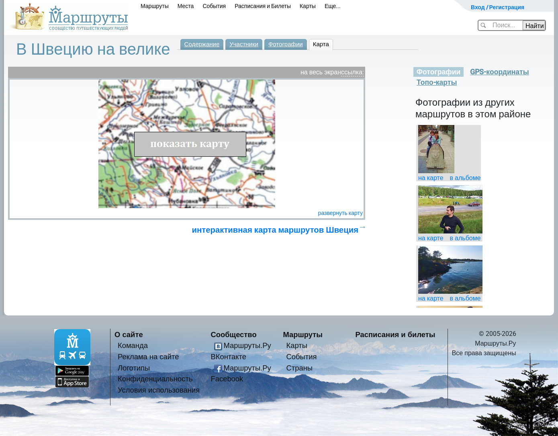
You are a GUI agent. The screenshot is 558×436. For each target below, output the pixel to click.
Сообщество (234, 334)
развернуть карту (340, 213)
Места (186, 6)
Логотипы (134, 368)
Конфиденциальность (155, 379)
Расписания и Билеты (263, 6)
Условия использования (159, 390)
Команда (133, 345)
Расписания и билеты (395, 334)
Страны (299, 368)
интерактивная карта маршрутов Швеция (275, 230)
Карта (321, 44)
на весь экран (320, 72)
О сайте (128, 334)
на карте (431, 178)
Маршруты (155, 6)
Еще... (333, 6)
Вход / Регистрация (497, 7)
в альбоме (465, 178)
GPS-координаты (499, 72)
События (214, 6)
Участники (243, 44)
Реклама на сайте (148, 356)
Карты (308, 6)
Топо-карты (437, 82)
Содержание (202, 44)
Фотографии (285, 44)
